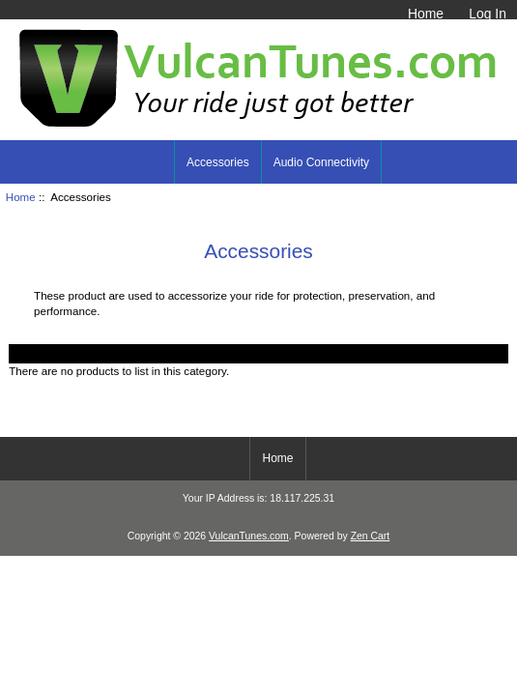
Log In (487, 13)
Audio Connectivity (321, 162)
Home (426, 13)
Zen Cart (370, 536)
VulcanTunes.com (249, 536)
